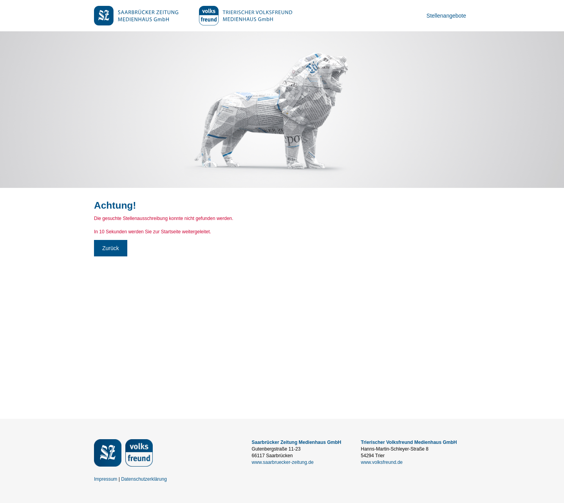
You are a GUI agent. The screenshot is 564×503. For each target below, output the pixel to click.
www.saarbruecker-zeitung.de (283, 462)
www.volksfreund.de (382, 462)
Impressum (105, 479)
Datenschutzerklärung (144, 479)
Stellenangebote (446, 16)
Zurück (110, 248)
